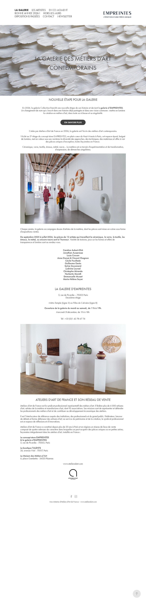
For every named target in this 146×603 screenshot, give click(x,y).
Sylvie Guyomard (73, 266)
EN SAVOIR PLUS (73, 122)
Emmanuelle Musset (73, 276)
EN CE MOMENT (58, 10)
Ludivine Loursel (73, 268)
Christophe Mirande (73, 271)
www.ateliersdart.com (73, 463)
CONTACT (48, 16)
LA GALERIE (21, 10)
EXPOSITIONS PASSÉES (27, 16)
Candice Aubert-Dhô (73, 250)
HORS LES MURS (52, 13)
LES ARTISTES (39, 10)
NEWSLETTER (65, 16)
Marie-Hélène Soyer (73, 279)
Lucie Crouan (73, 255)
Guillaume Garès (73, 263)
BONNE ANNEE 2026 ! (27, 13)
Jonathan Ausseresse (73, 252)
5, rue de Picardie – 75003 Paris (73, 295)
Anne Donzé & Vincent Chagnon (73, 258)
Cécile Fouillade (73, 260)
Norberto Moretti (73, 273)
